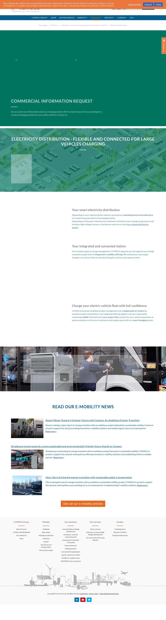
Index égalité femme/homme (109, 594)
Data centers (46, 532)
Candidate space (120, 529)
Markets (81, 18)
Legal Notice (84, 594)
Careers (121, 18)
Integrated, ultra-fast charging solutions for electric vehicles (84, 25)
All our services (95, 529)
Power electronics (71, 546)
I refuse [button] (158, 4)
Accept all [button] (148, 4)
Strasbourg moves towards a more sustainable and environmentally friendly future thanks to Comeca (66, 446)
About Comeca (21, 529)
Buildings (46, 529)
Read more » (51, 431)
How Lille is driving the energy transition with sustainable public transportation (89, 477)
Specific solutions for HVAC (70, 555)
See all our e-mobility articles (83, 503)
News (53, 18)
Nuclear (46, 542)
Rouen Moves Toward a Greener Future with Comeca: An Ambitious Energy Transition (93, 420)
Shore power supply (46, 550)
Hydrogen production (46, 535)
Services (109, 18)
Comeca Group (39, 18)
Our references (66, 18)
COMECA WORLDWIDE (21, 532)
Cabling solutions (71, 549)
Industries (46, 538)
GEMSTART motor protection (71, 561)
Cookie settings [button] (134, 4)
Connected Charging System (70, 552)
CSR (131, 18)
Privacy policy (93, 594)
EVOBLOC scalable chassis (71, 558)
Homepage (43, 25)
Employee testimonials (120, 535)
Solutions (95, 18)
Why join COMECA (120, 532)
